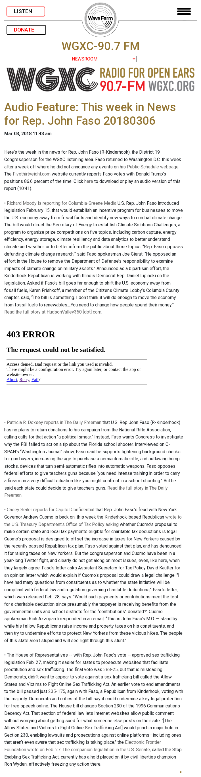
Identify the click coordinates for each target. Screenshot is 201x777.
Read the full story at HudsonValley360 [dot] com (52, 312)
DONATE (26, 29)
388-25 (110, 669)
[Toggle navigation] (183, 11)
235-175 (56, 691)
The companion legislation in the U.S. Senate (106, 749)
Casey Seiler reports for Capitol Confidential (50, 509)
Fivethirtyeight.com (32, 174)
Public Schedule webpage (153, 167)
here (88, 181)
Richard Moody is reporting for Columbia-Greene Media (61, 203)
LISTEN (26, 11)
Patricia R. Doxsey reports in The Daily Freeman (54, 422)
